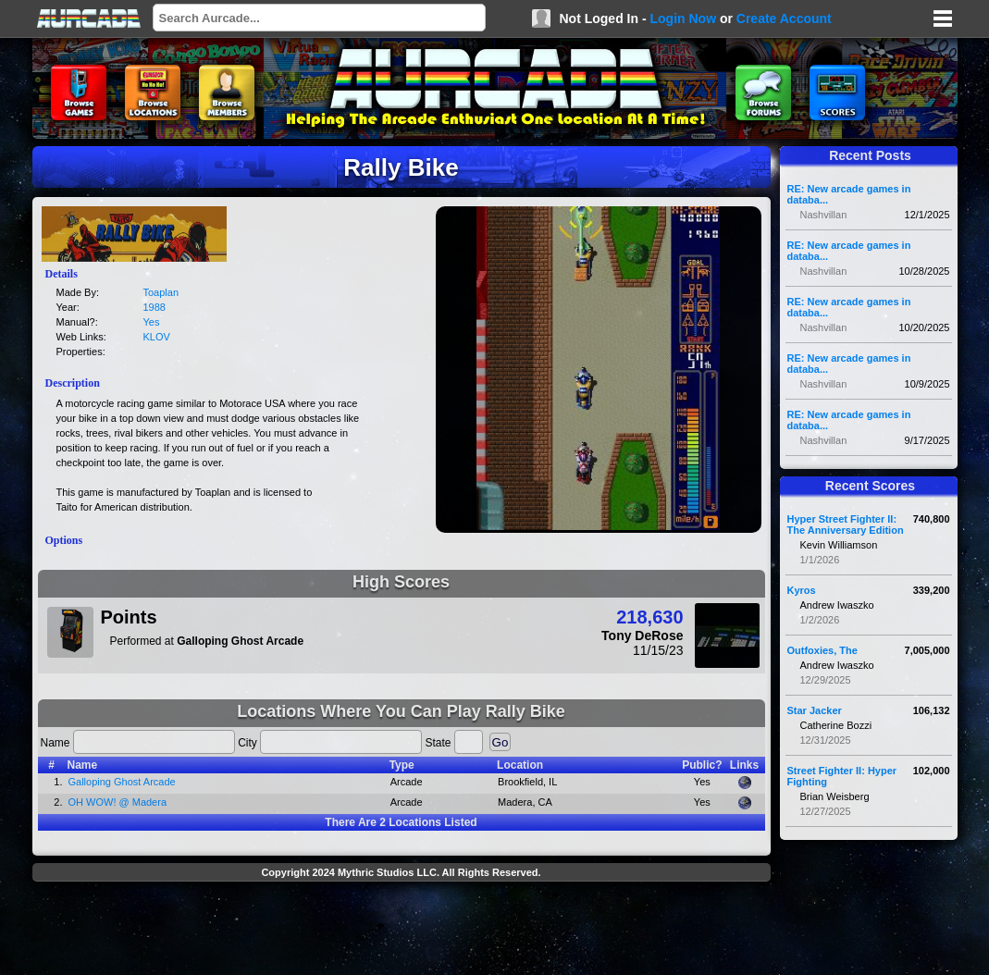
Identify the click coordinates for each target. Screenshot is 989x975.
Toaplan (161, 292)
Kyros (801, 590)
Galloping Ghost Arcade (122, 781)
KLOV (156, 336)
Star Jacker (814, 710)
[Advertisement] (401, 930)
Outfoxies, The (822, 650)
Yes (151, 321)
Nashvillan (823, 214)
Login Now (682, 18)
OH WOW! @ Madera (117, 802)
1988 (154, 307)
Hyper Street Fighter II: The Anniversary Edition (845, 524)
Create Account (784, 18)
